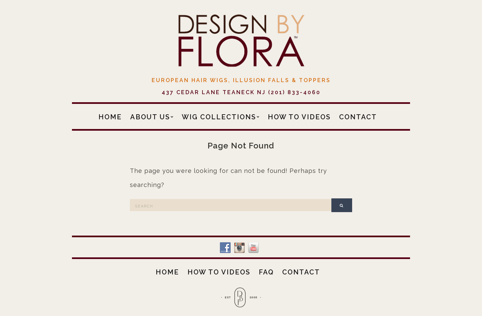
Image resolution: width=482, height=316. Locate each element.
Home (110, 117)
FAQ (266, 272)
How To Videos (299, 117)
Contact (358, 117)
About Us (150, 117)
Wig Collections (219, 117)
